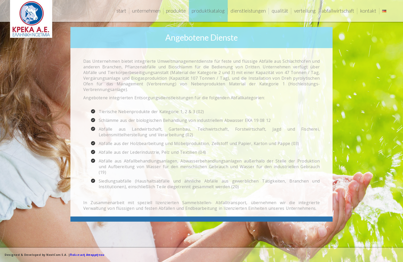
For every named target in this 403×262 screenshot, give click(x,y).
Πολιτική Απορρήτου (87, 255)
